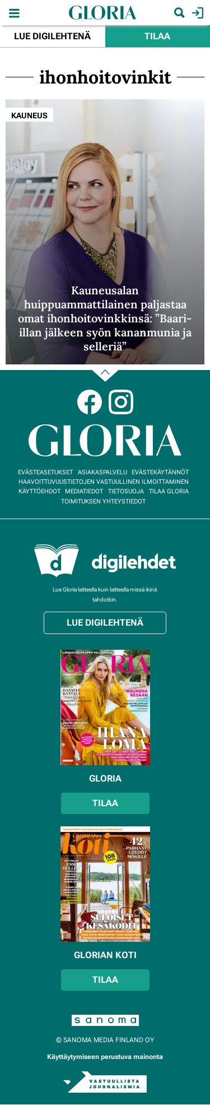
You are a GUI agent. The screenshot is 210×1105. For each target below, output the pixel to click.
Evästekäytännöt (160, 472)
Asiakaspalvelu (102, 472)
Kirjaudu (196, 13)
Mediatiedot (84, 491)
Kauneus (29, 115)
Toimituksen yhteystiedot (103, 501)
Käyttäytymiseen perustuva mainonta (105, 1057)
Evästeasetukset (45, 472)
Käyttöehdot (39, 491)
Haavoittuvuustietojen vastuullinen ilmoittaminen (103, 482)
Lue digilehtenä (52, 36)
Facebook (89, 402)
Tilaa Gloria (169, 491)
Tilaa (157, 36)
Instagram (121, 402)
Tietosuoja (126, 491)
